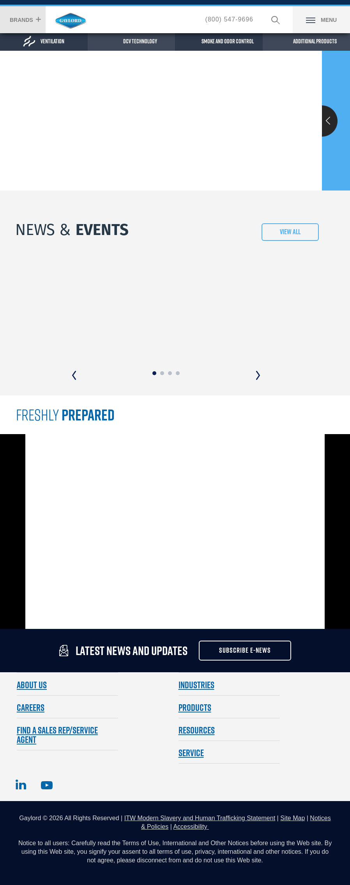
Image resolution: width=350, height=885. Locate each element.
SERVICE (191, 724)
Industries (196, 656)
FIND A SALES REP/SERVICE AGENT (57, 706)
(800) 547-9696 (229, 19)
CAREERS (30, 679)
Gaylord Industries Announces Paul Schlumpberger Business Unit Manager (276, 284)
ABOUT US (32, 656)
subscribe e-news (245, 622)
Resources (197, 702)
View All (290, 234)
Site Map (292, 790)
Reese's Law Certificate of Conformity (49, 279)
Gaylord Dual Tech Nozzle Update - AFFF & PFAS (159, 279)
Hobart (70, 20)
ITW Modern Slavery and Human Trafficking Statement (199, 790)
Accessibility (191, 798)
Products (195, 679)
